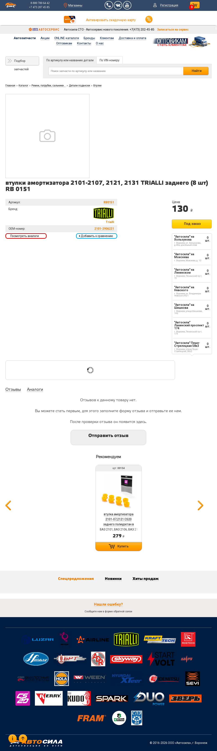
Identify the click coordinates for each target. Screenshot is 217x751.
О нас (100, 43)
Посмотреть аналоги (24, 236)
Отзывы (13, 390)
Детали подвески (79, 85)
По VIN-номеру (109, 60)
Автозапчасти (25, 38)
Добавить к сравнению (96, 236)
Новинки (113, 579)
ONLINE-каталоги (66, 38)
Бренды (89, 38)
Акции (45, 38)
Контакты (84, 43)
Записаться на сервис (173, 29)
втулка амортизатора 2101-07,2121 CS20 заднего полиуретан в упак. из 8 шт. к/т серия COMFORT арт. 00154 (118, 524)
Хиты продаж (146, 579)
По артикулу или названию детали (70, 60)
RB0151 (109, 202)
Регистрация (169, 5)
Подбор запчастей (21, 62)
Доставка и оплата (132, 38)
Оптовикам (64, 43)
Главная (10, 85)
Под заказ (192, 224)
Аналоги (35, 390)
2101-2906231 (104, 228)
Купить (123, 546)
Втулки (97, 85)
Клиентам (107, 38)
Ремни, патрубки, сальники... (49, 85)
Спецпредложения (76, 579)
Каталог (23, 85)
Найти (197, 71)
